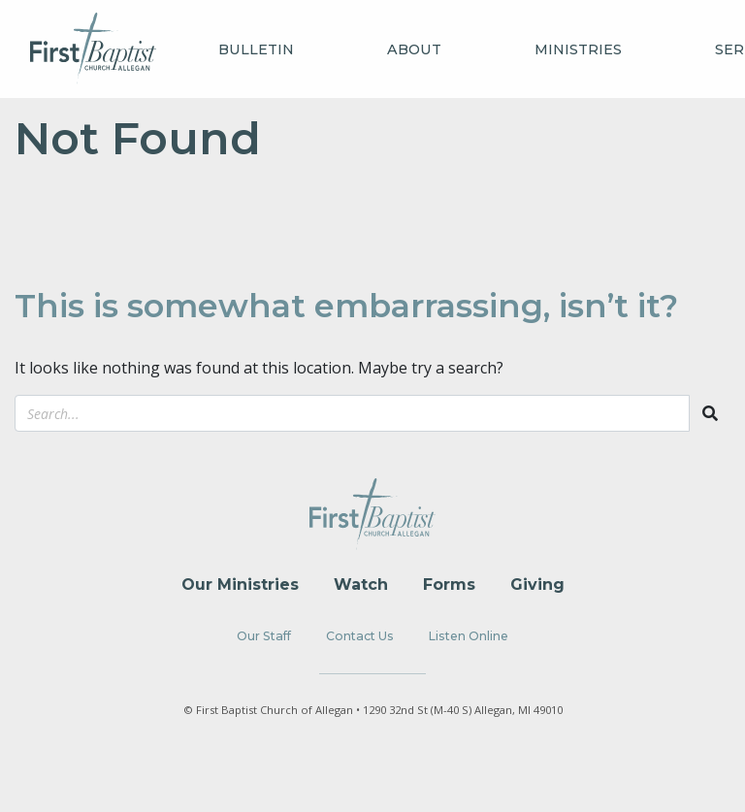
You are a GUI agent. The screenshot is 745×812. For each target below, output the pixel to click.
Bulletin (256, 49)
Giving (537, 584)
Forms (449, 584)
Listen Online (468, 636)
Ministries (578, 49)
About (414, 49)
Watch (361, 584)
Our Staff (264, 636)
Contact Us (360, 636)
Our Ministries (240, 584)
